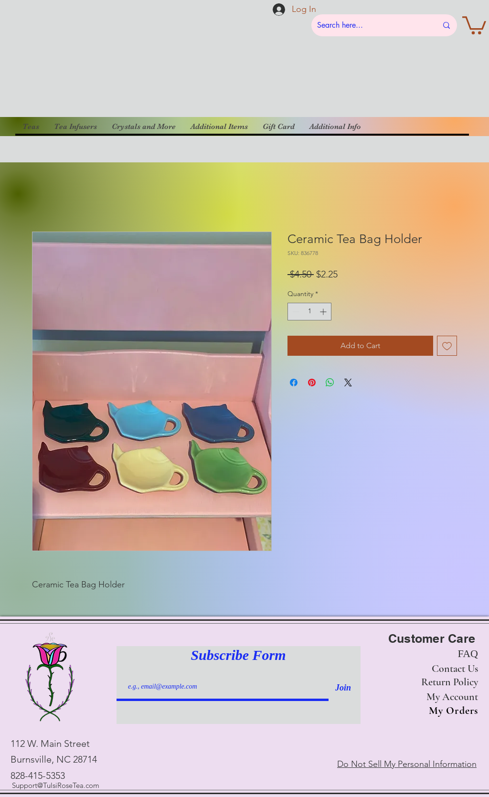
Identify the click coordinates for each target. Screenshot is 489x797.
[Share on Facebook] (293, 382)
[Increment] (324, 311)
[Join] (343, 687)
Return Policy (449, 682)
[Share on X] (348, 382)
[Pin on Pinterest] (312, 382)
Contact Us (455, 668)
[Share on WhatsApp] (330, 382)
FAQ (468, 653)
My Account (452, 697)
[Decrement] (295, 311)
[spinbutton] (309, 311)
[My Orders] (450, 711)
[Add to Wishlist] (447, 346)
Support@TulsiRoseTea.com (55, 785)
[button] (474, 24)
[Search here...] (370, 25)
